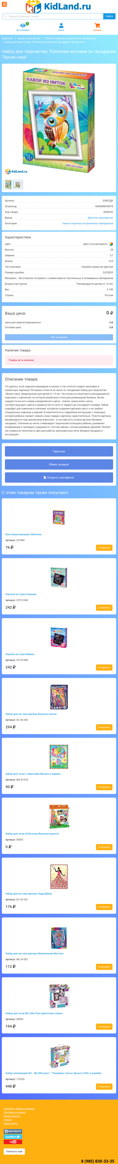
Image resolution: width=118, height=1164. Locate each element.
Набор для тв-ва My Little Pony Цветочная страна (34, 1013)
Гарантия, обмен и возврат (19, 1108)
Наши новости (12, 1116)
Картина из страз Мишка (20, 654)
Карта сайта (11, 1123)
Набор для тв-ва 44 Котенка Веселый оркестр (32, 833)
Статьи (8, 1119)
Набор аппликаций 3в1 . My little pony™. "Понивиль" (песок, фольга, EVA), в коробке (53, 1073)
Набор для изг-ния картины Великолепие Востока (34, 953)
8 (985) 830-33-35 (97, 1161)
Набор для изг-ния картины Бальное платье (31, 714)
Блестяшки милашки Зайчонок (23, 534)
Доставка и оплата (15, 1112)
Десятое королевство (100, 217)
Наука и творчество (29, 38)
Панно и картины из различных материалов (70, 38)
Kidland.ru (7, 38)
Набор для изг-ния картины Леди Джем (29, 893)
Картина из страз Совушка (21, 594)
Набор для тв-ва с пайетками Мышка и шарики (33, 773)
